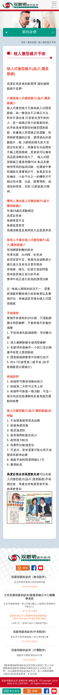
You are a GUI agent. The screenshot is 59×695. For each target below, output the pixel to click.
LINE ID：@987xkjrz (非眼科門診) (29, 623)
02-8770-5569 (29, 586)
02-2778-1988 (29, 611)
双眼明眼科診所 (29, 555)
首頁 (23, 42)
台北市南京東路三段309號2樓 (29, 582)
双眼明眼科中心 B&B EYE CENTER (21, 5)
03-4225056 (29, 660)
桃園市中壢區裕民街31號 (29, 655)
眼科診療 (32, 42)
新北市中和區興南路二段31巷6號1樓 (29, 637)
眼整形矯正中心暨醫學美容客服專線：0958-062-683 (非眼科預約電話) (29, 617)
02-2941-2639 (29, 641)
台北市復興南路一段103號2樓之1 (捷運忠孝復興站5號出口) (29, 605)
